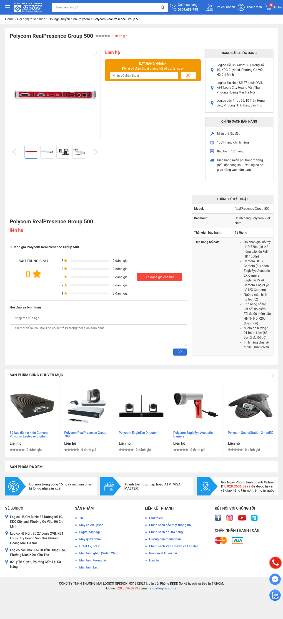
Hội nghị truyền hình (31, 19)
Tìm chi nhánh (220, 7)
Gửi (188, 75)
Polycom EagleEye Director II (139, 433)
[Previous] (15, 152)
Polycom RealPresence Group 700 (85, 434)
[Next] (95, 152)
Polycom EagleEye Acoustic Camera (193, 434)
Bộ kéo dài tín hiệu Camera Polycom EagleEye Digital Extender (29, 435)
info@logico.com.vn (163, 588)
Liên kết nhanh (159, 508)
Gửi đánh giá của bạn (160, 277)
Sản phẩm (84, 508)
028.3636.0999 (127, 588)
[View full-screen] (95, 54)
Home (9, 19)
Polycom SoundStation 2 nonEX (250, 433)
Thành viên (250, 7)
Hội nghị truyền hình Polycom (69, 19)
